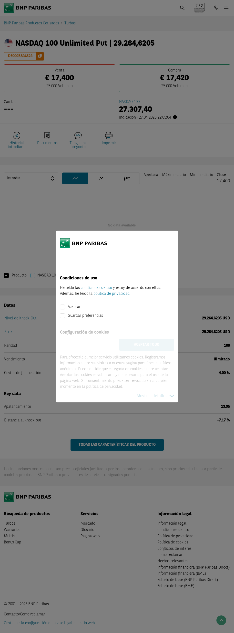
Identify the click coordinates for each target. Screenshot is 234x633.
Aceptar (74, 307)
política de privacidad (111, 294)
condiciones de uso (96, 288)
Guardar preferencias (85, 316)
